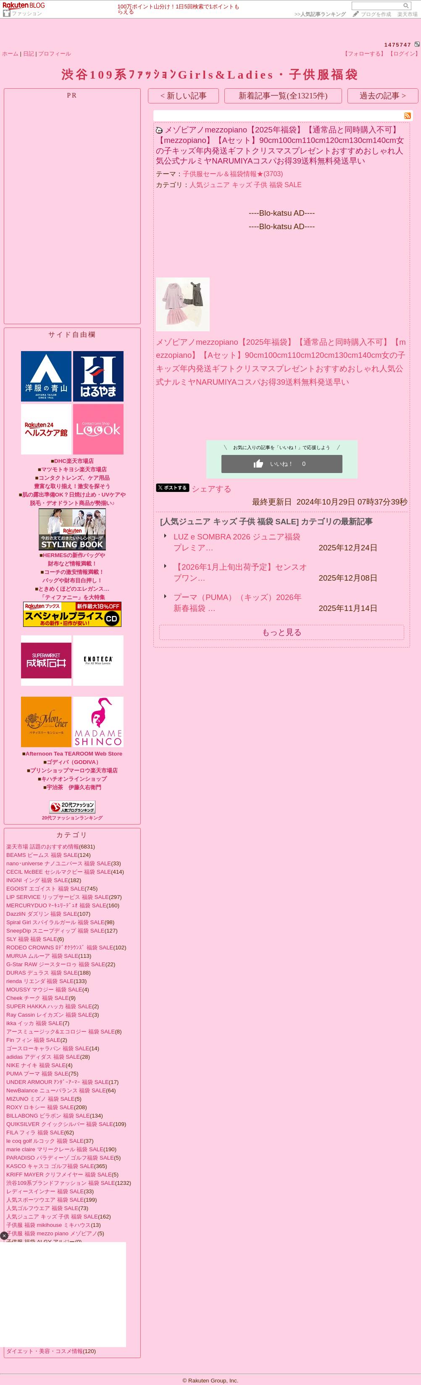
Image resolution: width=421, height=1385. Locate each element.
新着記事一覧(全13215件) (283, 95)
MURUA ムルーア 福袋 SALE (42, 956)
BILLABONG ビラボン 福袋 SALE (48, 1116)
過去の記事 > (383, 95)
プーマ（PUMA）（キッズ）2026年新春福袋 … (237, 603)
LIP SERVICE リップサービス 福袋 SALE (57, 897)
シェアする (212, 488)
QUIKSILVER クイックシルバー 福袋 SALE (59, 1124)
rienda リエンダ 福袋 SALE (40, 981)
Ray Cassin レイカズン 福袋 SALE (49, 1015)
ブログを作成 (376, 14)
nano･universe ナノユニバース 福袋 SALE (58, 863)
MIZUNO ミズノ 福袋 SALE (40, 1099)
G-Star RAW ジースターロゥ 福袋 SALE (55, 964)
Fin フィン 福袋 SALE (33, 1040)
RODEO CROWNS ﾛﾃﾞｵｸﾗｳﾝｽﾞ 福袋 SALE (59, 947)
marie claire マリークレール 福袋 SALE (54, 1149)
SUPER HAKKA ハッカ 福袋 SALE (49, 1006)
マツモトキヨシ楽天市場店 (74, 469)
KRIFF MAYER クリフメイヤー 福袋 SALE (59, 1174)
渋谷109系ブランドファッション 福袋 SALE (60, 1183)
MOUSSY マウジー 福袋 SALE (44, 989)
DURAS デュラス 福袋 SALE (42, 973)
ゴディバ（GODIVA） (74, 762)
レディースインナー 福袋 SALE (45, 1191)
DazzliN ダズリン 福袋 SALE (41, 914)
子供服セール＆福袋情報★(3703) (233, 173)
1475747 (398, 45)
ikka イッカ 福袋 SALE (34, 1023)
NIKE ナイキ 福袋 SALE (36, 1065)
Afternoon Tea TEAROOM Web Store (74, 754)
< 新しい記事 (184, 95)
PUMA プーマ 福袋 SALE (37, 1073)
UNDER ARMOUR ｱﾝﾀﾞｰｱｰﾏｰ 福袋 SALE (57, 1082)
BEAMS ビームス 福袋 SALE (42, 855)
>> (320, 14)
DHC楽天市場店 (74, 461)
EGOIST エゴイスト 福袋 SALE (45, 888)
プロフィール (54, 53)
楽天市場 (407, 14)
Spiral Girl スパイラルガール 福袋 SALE (55, 922)
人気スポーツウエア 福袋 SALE (45, 1200)
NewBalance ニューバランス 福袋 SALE (56, 1090)
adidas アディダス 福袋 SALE (43, 1057)
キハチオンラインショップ (74, 779)
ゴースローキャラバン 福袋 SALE (47, 1048)
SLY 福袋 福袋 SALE (31, 939)
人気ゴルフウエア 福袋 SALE (42, 1208)
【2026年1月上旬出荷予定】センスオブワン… (240, 572)
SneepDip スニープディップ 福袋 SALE (55, 931)
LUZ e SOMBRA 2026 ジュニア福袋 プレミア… (237, 542)
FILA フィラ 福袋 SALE (35, 1132)
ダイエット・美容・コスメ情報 (44, 1351)
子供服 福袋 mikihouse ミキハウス (48, 1225)
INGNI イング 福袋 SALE (37, 880)
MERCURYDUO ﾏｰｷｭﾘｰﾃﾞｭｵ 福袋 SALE (56, 905)
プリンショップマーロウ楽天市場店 (74, 770)
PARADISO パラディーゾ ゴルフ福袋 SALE (60, 1158)
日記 (28, 53)
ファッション (27, 13)
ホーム (10, 53)
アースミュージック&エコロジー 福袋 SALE (60, 1031)
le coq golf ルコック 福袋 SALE (45, 1141)
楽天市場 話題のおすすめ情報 (42, 846)
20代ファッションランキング (72, 817)
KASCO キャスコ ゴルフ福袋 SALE (50, 1166)
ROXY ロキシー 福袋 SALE (40, 1107)
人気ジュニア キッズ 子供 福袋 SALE (52, 1216)
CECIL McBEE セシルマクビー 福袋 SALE (58, 872)
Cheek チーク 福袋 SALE (37, 998)
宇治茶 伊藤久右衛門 (74, 787)
